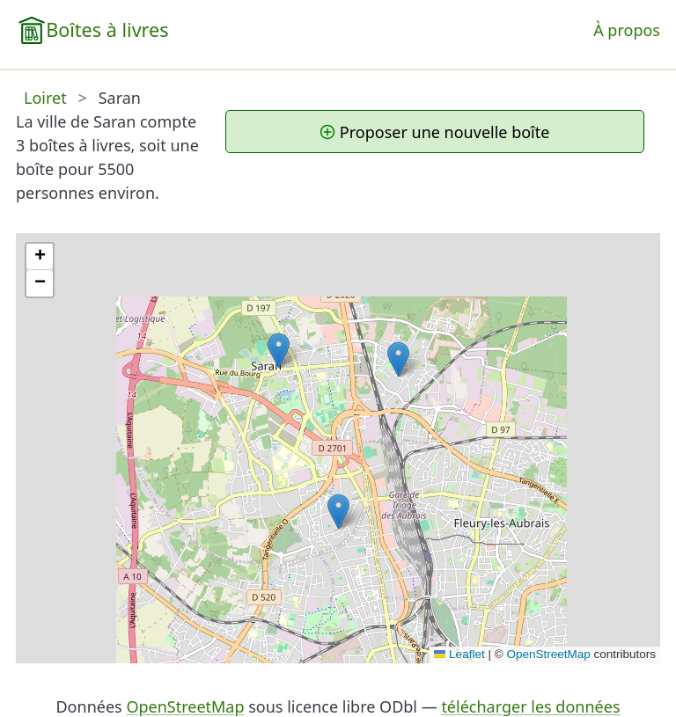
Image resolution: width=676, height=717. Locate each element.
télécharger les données (530, 706)
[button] (279, 351)
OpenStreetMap (548, 654)
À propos (626, 29)
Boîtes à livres (107, 29)
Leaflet (459, 654)
